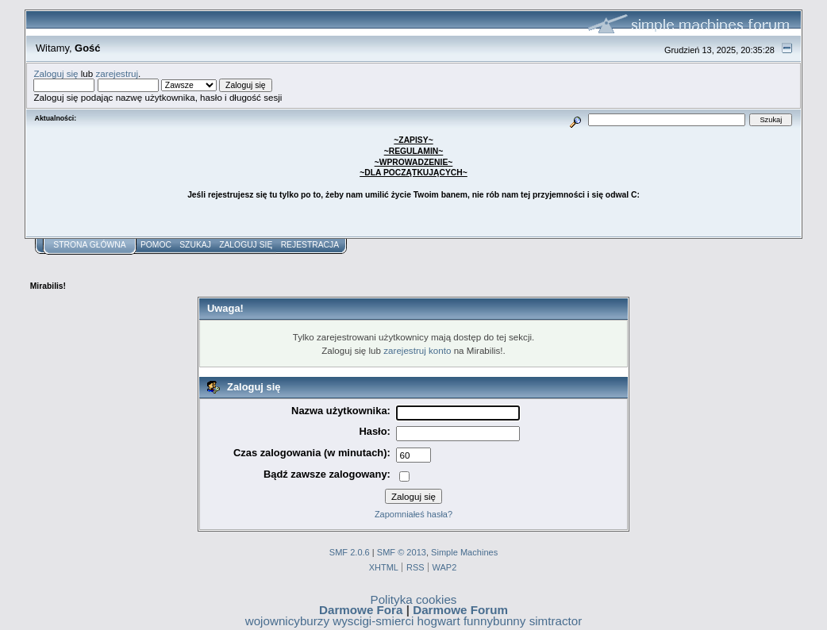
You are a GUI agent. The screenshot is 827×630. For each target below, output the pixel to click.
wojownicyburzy (287, 621)
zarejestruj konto (417, 350)
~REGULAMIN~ (414, 151)
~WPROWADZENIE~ (414, 162)
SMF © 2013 (401, 552)
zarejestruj (117, 73)
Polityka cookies (414, 599)
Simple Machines (464, 552)
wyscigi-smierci (373, 621)
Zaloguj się (55, 73)
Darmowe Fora (361, 610)
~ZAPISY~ (413, 140)
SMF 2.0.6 (349, 552)
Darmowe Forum (460, 610)
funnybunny (495, 621)
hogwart (438, 621)
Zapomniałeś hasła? (413, 514)
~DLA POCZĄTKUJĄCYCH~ (413, 172)
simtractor (556, 621)
